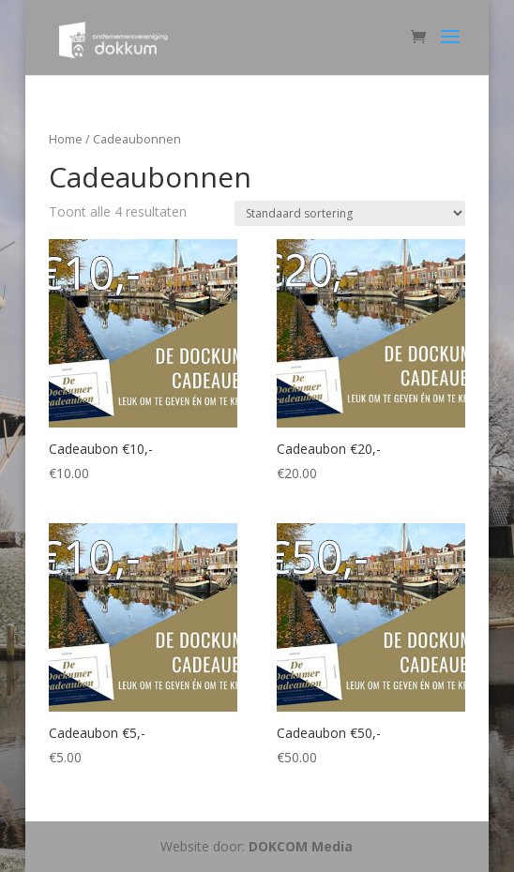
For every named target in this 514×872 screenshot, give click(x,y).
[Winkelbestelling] (349, 213)
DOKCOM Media (301, 846)
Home (66, 138)
